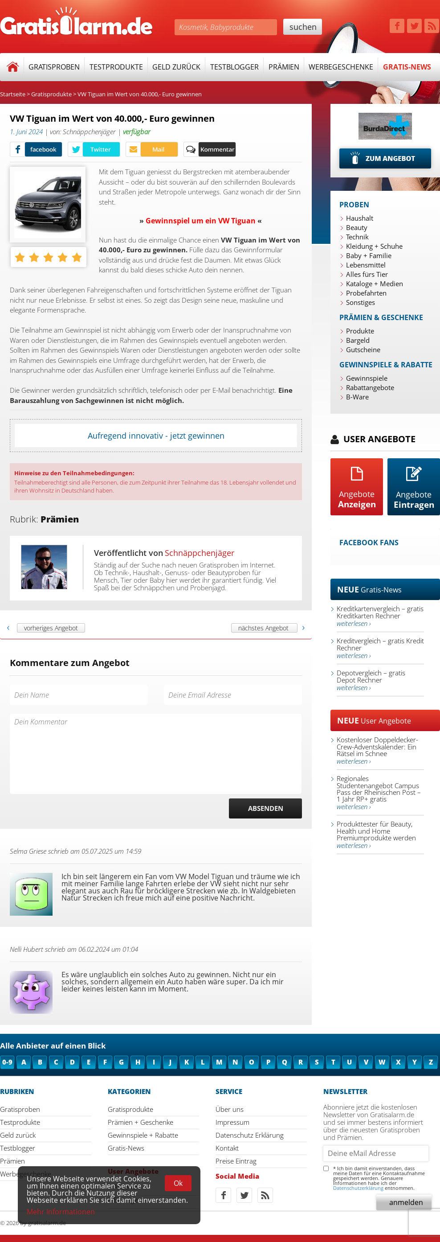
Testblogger (234, 67)
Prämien (284, 67)
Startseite (12, 94)
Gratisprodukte (51, 94)
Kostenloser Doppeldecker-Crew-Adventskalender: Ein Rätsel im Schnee (377, 750)
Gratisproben (54, 67)
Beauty (356, 227)
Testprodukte (116, 67)
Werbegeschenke (341, 67)
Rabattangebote (370, 387)
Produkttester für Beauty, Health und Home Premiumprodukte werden (376, 834)
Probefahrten (366, 292)
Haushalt (359, 218)
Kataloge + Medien (374, 283)
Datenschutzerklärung (358, 1187)
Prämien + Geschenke (140, 1122)
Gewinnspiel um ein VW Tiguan (201, 221)
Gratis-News (407, 67)
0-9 (7, 1061)
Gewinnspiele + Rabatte (143, 1135)
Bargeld (358, 340)
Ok (178, 1183)
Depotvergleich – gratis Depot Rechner (371, 680)
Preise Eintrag (236, 1160)
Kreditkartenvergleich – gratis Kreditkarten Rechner (380, 616)
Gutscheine (363, 349)
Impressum (232, 1122)
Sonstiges (360, 302)
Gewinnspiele (366, 378)
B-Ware (357, 396)
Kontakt (227, 1147)
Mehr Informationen (61, 1211)
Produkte (360, 330)
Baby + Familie (368, 255)
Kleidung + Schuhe (374, 246)
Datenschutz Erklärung (250, 1135)
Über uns (230, 1109)
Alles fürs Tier (367, 274)
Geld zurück (176, 67)
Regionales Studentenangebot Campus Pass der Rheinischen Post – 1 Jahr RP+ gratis (379, 792)
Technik (357, 236)
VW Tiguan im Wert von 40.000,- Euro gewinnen (139, 94)
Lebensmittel (366, 264)
